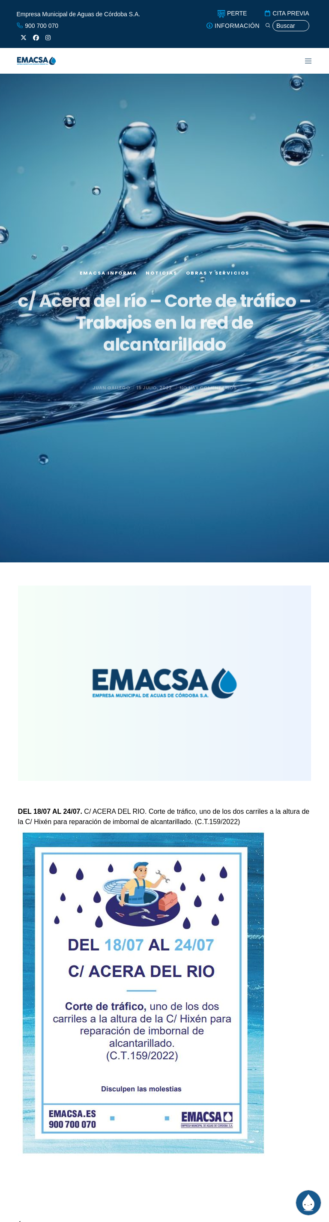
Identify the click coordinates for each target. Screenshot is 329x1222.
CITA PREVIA (286, 13)
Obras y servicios (217, 276)
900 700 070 (37, 25)
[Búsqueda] (287, 25)
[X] (24, 38)
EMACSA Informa (108, 276)
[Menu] (303, 61)
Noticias (161, 276)
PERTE (232, 13)
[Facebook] (36, 38)
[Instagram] (48, 38)
